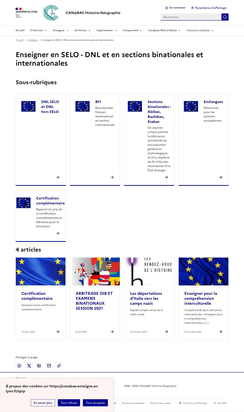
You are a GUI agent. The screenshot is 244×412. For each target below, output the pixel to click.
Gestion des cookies (160, 403)
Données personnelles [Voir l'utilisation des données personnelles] (133, 403)
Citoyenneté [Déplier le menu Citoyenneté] (130, 30)
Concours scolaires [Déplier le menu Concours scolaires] (198, 30)
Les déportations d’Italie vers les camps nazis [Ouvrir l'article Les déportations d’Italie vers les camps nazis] (146, 298)
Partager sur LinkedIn (39, 365)
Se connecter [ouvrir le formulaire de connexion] (177, 8)
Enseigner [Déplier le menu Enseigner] (59, 30)
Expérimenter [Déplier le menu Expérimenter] (105, 30)
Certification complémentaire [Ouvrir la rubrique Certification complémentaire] (50, 201)
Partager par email (49, 365)
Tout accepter (95, 403)
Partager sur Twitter (29, 365)
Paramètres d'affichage (195, 403)
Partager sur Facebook (19, 365)
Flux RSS (222, 403)
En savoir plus (43, 403)
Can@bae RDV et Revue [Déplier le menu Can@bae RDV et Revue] (162, 30)
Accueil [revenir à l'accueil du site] (19, 40)
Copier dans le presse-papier (58, 365)
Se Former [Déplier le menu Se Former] (81, 30)
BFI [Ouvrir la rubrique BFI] (98, 101)
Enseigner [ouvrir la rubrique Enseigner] (33, 40)
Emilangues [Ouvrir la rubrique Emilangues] (213, 101)
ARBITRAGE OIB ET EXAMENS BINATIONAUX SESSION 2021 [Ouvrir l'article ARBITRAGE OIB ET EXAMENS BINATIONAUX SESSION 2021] (94, 301)
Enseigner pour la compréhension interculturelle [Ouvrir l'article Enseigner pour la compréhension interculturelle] (200, 298)
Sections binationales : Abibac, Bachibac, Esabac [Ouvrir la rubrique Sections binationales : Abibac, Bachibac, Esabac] (159, 111)
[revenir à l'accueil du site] (93, 12)
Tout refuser (69, 403)
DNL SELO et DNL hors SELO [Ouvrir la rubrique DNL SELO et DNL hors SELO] (50, 106)
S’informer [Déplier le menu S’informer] (36, 30)
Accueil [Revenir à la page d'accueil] (20, 30)
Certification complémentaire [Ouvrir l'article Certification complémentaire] (37, 296)
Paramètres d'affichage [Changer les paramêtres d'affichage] (210, 8)
